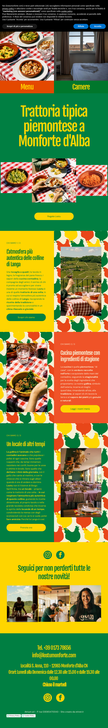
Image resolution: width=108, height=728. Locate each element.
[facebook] (60, 555)
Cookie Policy (29, 715)
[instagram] (47, 555)
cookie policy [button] (66, 11)
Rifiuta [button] (81, 26)
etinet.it (80, 711)
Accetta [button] (97, 26)
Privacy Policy (14, 715)
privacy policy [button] (8, 8)
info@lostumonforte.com (54, 655)
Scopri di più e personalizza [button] (20, 26)
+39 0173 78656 (57, 648)
